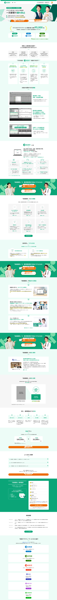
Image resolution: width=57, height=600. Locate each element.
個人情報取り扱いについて (21, 581)
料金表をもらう (47, 2)
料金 (14, 2)
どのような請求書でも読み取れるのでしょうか (29, 463)
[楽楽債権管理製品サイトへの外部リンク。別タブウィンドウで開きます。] (28, 563)
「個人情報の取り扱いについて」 (39, 503)
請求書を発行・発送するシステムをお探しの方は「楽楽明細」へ (40, 39)
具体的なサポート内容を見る (29, 328)
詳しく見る (15, 215)
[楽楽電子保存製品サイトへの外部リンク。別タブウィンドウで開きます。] (20, 563)
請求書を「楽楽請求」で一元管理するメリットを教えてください (29, 460)
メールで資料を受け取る (40, 2)
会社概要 (19, 577)
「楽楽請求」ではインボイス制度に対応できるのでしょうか (29, 467)
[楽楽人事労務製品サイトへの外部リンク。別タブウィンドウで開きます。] (37, 563)
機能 (12, 2)
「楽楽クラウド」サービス (26, 546)
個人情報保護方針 (20, 582)
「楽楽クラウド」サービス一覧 (22, 578)
